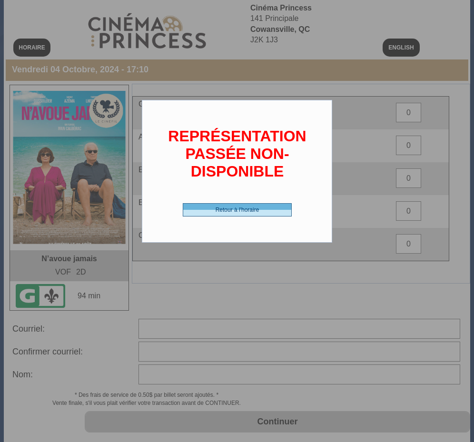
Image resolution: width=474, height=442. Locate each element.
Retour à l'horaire (237, 209)
